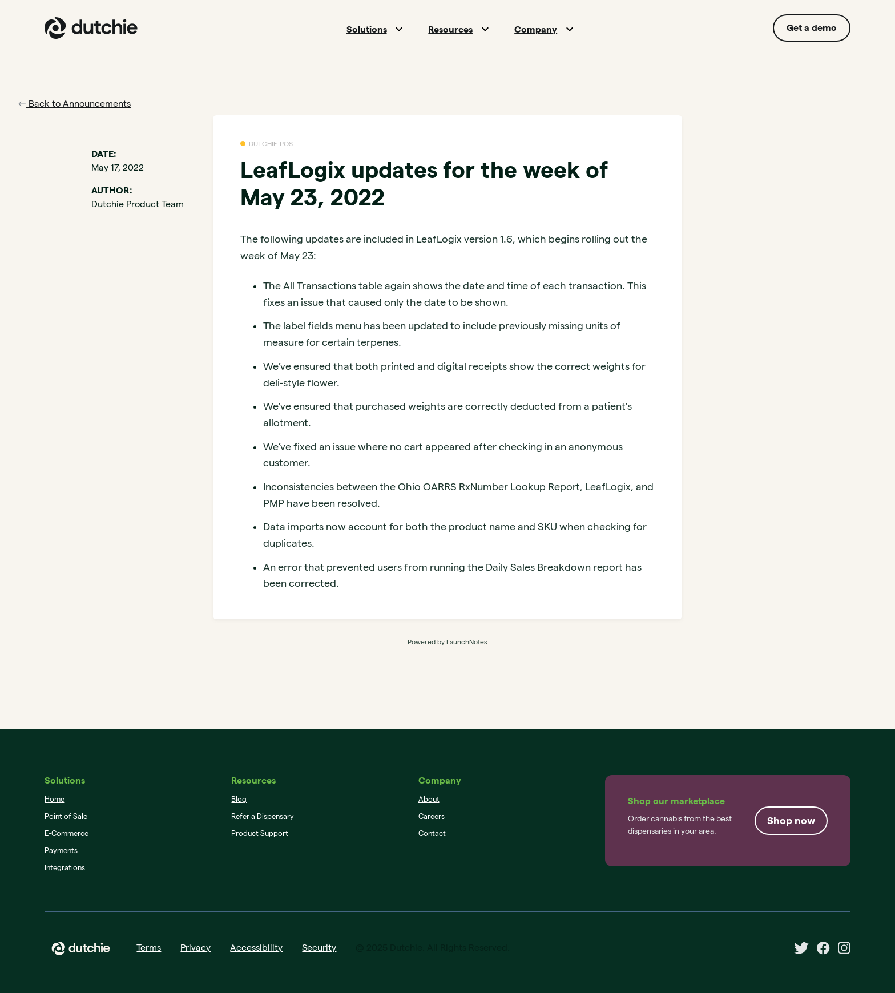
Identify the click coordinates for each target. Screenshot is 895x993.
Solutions (366, 29)
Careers (431, 816)
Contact (432, 833)
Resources (450, 29)
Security (319, 947)
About (429, 799)
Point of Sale (66, 816)
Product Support (259, 833)
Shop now (791, 820)
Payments (61, 850)
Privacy (195, 947)
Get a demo (812, 28)
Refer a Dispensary (262, 816)
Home (54, 799)
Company (535, 29)
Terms (148, 947)
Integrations (65, 867)
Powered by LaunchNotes (447, 641)
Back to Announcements (74, 103)
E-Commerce (66, 833)
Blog (239, 799)
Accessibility (256, 947)
